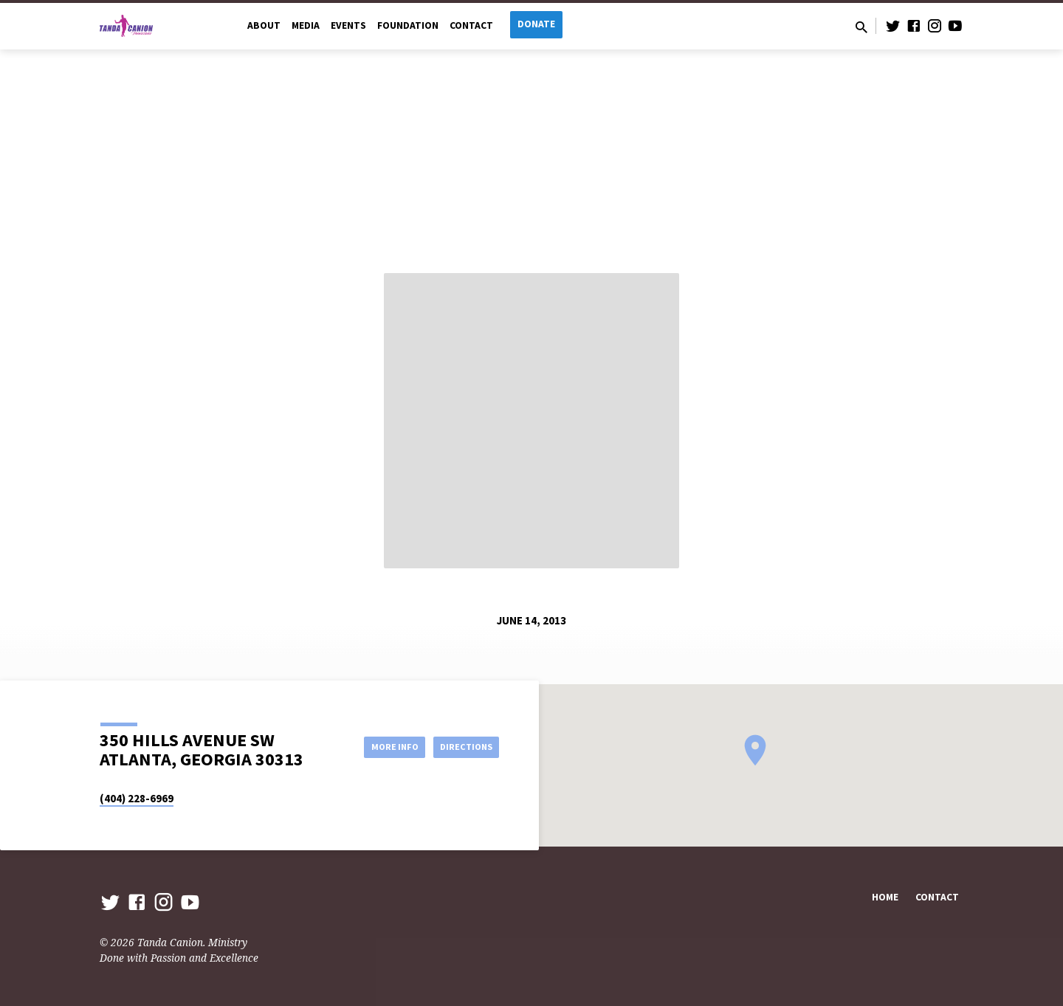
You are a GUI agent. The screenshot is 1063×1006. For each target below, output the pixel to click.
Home (885, 897)
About (264, 25)
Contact (471, 25)
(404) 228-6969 (136, 798)
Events (348, 25)
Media (306, 25)
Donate (536, 24)
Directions (462, 746)
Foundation (407, 25)
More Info (379, 746)
